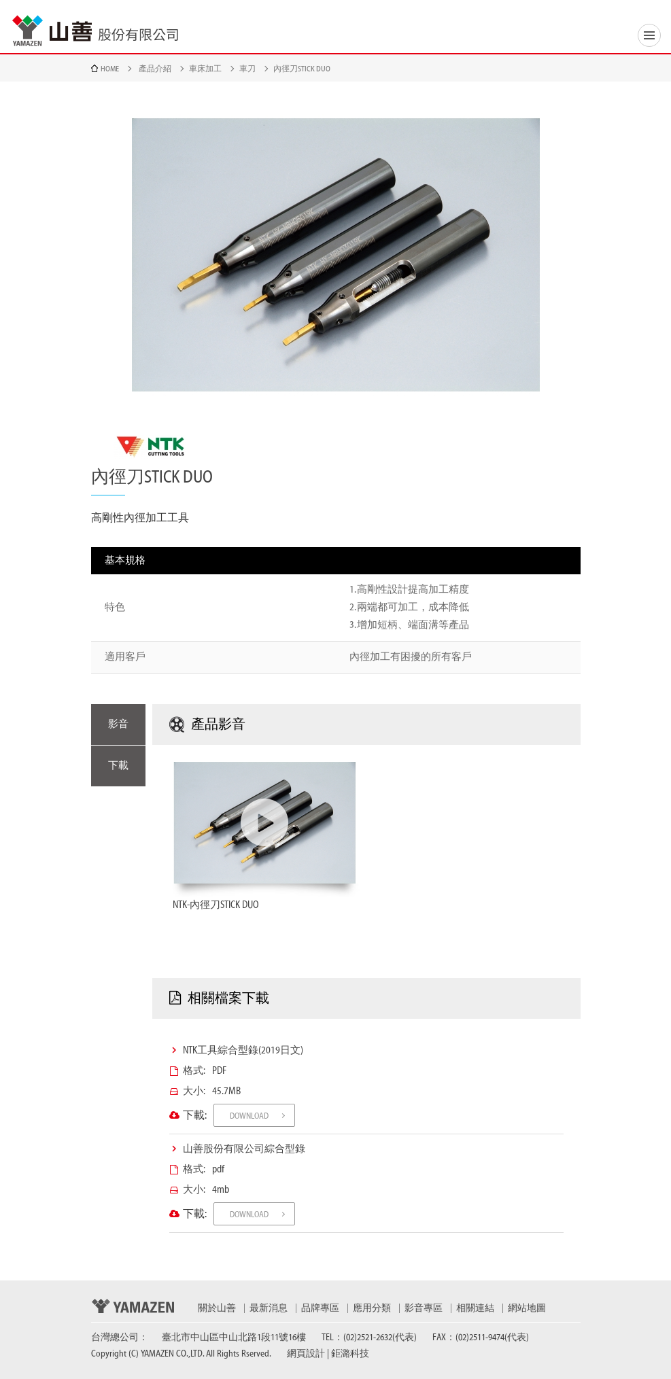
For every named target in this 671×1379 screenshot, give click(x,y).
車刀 (247, 68)
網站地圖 (527, 1308)
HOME (110, 68)
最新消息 (269, 1308)
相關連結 (475, 1308)
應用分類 (372, 1308)
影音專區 (424, 1308)
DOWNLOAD (249, 1116)
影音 (118, 724)
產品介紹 (155, 68)
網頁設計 (306, 1353)
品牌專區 (320, 1308)
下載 (118, 765)
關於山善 (217, 1308)
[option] (336, 255)
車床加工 (205, 68)
